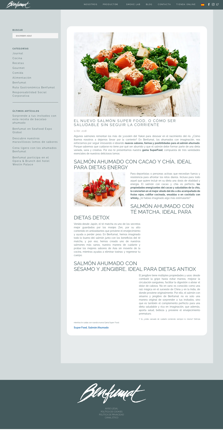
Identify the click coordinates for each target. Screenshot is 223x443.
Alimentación (22, 77)
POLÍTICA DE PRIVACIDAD (111, 414)
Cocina (17, 58)
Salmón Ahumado (98, 327)
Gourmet (19, 68)
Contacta (164, 5)
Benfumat (19, 82)
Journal (18, 53)
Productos (109, 5)
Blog (148, 5)
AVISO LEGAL (111, 408)
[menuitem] (202, 5)
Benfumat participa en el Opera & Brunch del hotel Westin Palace (31, 161)
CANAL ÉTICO (111, 417)
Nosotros (89, 5)
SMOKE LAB (133, 5)
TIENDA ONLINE (186, 5)
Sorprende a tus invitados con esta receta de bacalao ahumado (34, 119)
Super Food (80, 327)
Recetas (18, 63)
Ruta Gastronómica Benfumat (34, 87)
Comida (18, 72)
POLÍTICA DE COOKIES (111, 411)
